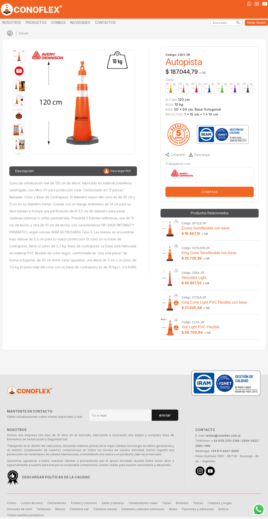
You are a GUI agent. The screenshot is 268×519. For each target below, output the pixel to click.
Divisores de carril (19, 509)
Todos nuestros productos (25, 515)
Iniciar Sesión (256, 22)
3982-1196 (202, 446)
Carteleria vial (79, 509)
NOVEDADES (80, 23)
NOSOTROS (11, 23)
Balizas (60, 509)
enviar (165, 415)
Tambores (43, 509)
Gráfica (223, 509)
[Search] (238, 22)
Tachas (198, 503)
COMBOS (58, 23)
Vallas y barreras (113, 503)
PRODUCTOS (36, 23)
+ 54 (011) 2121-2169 (225, 440)
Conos (11, 503)
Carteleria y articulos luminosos (142, 509)
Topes (166, 503)
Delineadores (56, 503)
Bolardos (182, 503)
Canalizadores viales (143, 503)
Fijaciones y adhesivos (198, 509)
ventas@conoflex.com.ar (223, 435)
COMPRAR (209, 192)
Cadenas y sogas (220, 503)
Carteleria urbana (105, 509)
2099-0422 (250, 440)
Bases (173, 509)
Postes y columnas (84, 503)
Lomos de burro (32, 503)
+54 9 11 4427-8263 (225, 451)
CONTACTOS (105, 23)
